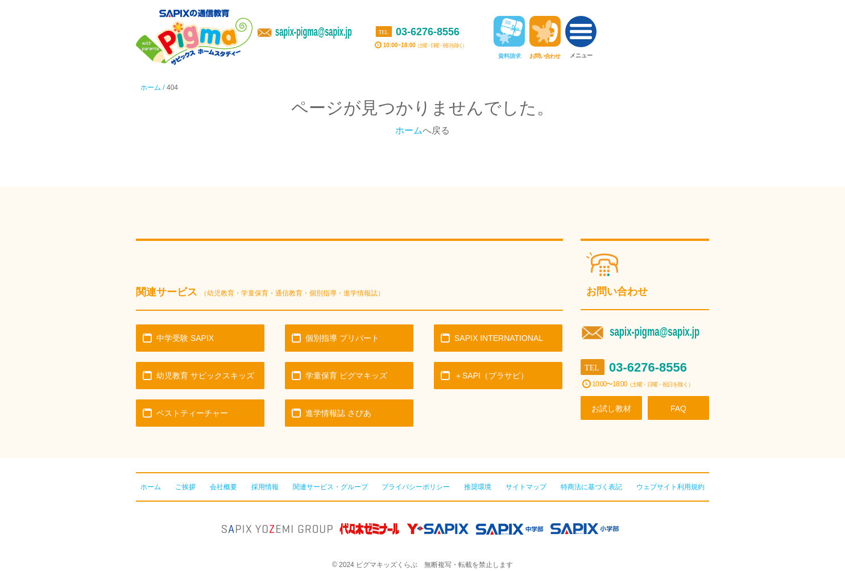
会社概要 (223, 487)
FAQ (678, 408)
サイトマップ (526, 487)
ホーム (409, 130)
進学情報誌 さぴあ (338, 413)
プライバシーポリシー (416, 487)
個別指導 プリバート (342, 338)
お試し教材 (611, 408)
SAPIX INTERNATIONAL (498, 338)
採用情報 (265, 487)
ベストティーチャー (192, 413)
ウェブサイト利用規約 (670, 487)
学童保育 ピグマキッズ (346, 375)
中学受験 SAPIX (185, 338)
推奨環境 (477, 487)
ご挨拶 (185, 487)
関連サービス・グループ (330, 487)
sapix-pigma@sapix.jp (313, 32)
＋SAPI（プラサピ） (491, 375)
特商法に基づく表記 (591, 487)
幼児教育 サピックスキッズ (205, 375)
